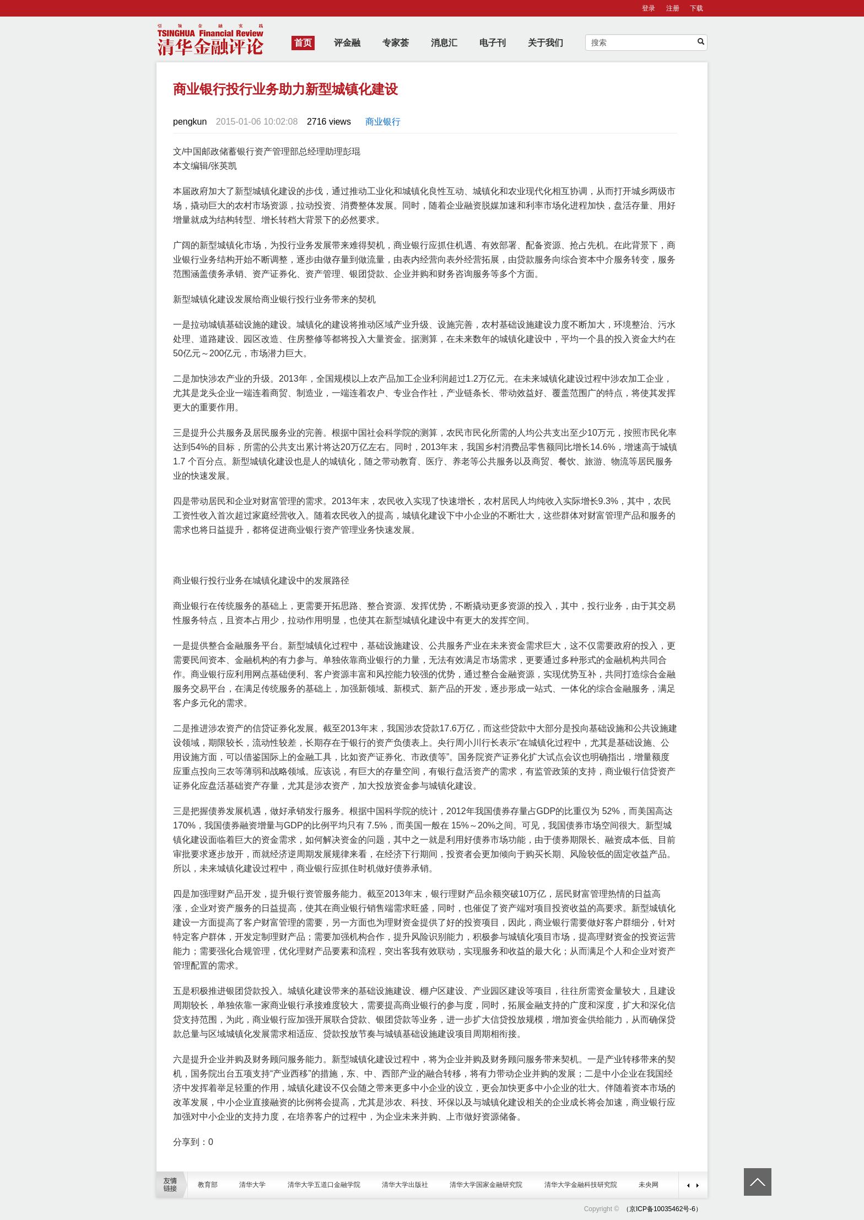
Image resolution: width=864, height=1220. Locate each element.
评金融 (347, 42)
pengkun (190, 121)
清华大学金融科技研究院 (580, 1185)
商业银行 (383, 121)
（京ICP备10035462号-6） (662, 1209)
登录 (648, 8)
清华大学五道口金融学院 (324, 1185)
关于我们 (545, 42)
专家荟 (395, 42)
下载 (696, 8)
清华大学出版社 (405, 1185)
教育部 (208, 1185)
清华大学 (252, 1185)
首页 (303, 42)
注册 (672, 8)
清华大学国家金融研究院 (486, 1185)
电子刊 (492, 42)
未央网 (648, 1185)
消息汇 (444, 42)
